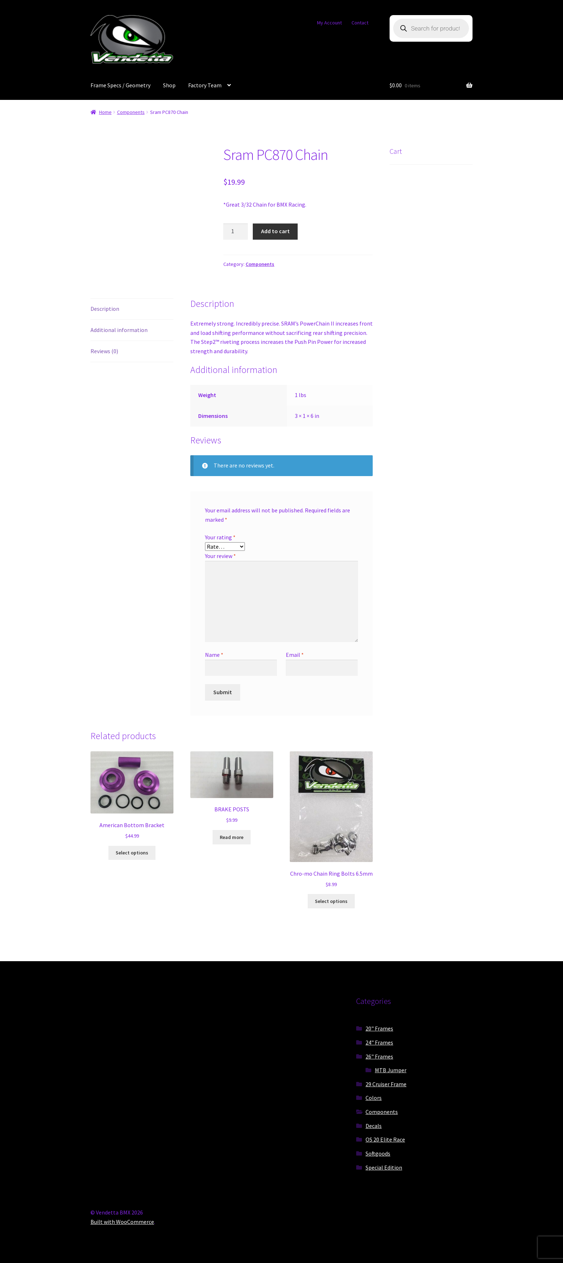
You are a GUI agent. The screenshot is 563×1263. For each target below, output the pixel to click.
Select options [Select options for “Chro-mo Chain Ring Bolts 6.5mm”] (331, 901)
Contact (360, 22)
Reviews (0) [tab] (104, 351)
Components (131, 112)
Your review (220, 555)
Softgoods (378, 1153)
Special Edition (384, 1167)
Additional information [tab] (119, 329)
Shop (169, 85)
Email (295, 654)
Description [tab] (104, 308)
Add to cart (275, 231)
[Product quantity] (235, 231)
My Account (329, 22)
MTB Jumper (390, 1070)
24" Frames (379, 1042)
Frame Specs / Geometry (120, 85)
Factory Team (205, 85)
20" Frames (379, 1028)
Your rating (220, 537)
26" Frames (379, 1056)
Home (105, 112)
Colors (374, 1097)
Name (214, 654)
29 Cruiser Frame (386, 1084)
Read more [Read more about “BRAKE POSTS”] (231, 837)
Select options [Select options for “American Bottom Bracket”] (132, 852)
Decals (374, 1125)
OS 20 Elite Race (385, 1139)
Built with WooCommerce (122, 1221)
